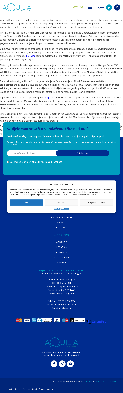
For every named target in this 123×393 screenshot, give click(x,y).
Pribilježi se (82, 153)
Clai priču (48, 97)
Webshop (78, 7)
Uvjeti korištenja (14, 389)
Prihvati (26, 202)
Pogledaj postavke (96, 202)
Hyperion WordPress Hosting (106, 381)
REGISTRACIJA (61, 257)
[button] (105, 7)
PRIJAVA (61, 262)
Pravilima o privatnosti (50, 161)
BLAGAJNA (61, 252)
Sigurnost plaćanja (46, 389)
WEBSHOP (61, 242)
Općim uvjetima (30, 161)
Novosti (61, 222)
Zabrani (61, 202)
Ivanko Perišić (87, 381)
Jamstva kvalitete (61, 217)
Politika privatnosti (61, 209)
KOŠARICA (61, 247)
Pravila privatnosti (30, 389)
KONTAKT (61, 227)
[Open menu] (90, 7)
